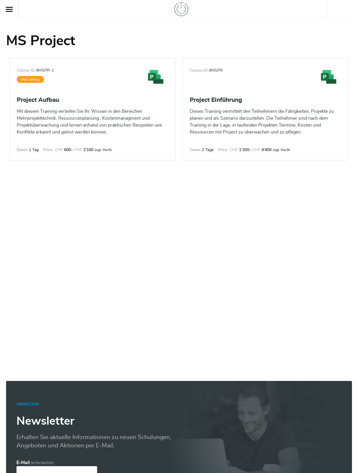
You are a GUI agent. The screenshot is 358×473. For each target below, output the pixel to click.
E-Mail (35, 462)
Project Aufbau (38, 100)
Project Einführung (216, 100)
